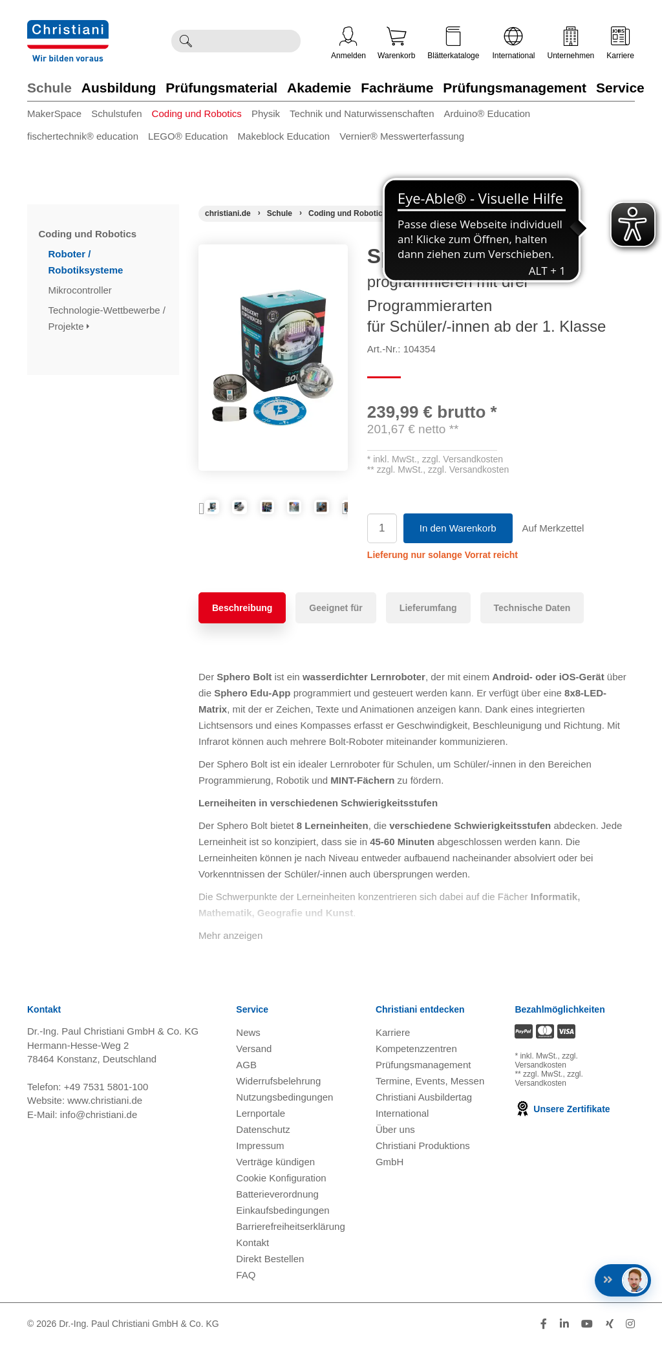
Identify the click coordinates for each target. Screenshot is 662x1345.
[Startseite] (228, 213)
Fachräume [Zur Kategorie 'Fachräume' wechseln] (397, 87)
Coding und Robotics (197, 113)
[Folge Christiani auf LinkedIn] (564, 1323)
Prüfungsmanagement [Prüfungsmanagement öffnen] (423, 1064)
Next (338, 522)
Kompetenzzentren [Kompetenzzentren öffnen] (416, 1048)
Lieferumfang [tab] (428, 608)
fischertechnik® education (82, 136)
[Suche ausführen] (185, 41)
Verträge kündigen (275, 1161)
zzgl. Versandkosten (462, 459)
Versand (254, 1048)
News (248, 1032)
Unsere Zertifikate (562, 1109)
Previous (208, 522)
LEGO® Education (188, 136)
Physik (265, 113)
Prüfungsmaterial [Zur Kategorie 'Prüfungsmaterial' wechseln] (221, 87)
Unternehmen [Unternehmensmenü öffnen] (571, 43)
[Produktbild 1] (223, 518)
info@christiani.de (98, 1114)
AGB (246, 1064)
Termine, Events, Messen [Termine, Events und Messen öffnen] (430, 1080)
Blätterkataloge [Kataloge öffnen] (453, 43)
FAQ (245, 1274)
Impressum (260, 1145)
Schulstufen (116, 113)
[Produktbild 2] (273, 518)
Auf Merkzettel (553, 527)
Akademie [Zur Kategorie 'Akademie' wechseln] (319, 87)
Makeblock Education (284, 136)
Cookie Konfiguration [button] (281, 1177)
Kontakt (252, 1242)
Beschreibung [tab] (242, 608)
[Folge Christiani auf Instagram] (630, 1323)
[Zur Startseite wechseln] (68, 28)
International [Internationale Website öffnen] (513, 43)
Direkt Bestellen (270, 1258)
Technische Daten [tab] (532, 608)
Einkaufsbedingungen (282, 1210)
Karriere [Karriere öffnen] (620, 43)
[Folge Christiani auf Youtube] (587, 1323)
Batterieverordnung (277, 1194)
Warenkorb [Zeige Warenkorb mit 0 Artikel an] (396, 43)
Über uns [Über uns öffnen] (395, 1129)
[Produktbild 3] (323, 518)
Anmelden (348, 43)
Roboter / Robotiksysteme (87, 261)
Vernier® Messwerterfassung (401, 136)
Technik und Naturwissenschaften (362, 113)
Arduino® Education (487, 113)
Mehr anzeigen (230, 935)
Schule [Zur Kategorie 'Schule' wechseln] (49, 87)
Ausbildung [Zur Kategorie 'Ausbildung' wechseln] (118, 87)
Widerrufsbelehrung (278, 1080)
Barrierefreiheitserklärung (290, 1226)
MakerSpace (54, 113)
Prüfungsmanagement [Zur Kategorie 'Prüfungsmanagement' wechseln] (514, 87)
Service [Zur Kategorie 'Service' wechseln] (620, 87)
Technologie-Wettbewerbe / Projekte (107, 318)
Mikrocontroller (81, 290)
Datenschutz (263, 1129)
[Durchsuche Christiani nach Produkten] (250, 41)
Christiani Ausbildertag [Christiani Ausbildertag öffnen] (424, 1097)
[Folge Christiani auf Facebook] (543, 1323)
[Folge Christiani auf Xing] (610, 1323)
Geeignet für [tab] (335, 608)
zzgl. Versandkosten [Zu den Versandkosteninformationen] (546, 1060)
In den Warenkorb (458, 527)
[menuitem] (59, 116)
